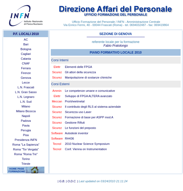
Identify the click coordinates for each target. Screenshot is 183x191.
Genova (26, 77)
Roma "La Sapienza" (26, 144)
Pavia (26, 125)
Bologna (25, 49)
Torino (26, 158)
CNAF (26, 63)
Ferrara (26, 68)
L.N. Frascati (26, 87)
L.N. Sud (26, 101)
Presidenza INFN (26, 139)
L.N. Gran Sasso (26, 92)
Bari (25, 44)
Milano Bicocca (26, 111)
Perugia (26, 130)
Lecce (26, 82)
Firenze (26, 73)
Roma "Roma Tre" (26, 154)
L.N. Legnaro (25, 96)
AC (26, 39)
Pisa (26, 135)
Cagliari (26, 53)
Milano (26, 106)
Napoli (26, 116)
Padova (26, 120)
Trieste (26, 163)
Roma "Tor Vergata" (26, 149)
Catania (26, 58)
